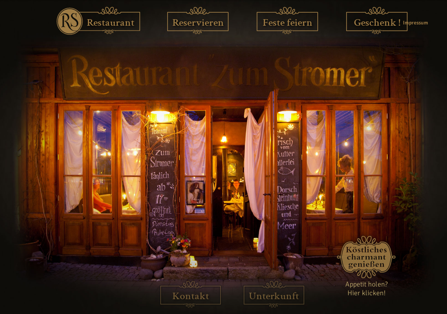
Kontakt (190, 296)
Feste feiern (288, 22)
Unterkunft (274, 296)
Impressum (415, 23)
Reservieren (198, 22)
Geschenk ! (377, 22)
